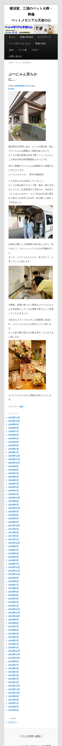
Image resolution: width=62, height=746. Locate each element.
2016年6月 (13, 553)
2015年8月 (13, 581)
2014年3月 (13, 640)
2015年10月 (14, 574)
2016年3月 (13, 560)
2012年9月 (13, 696)
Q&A (11, 50)
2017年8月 (13, 532)
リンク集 (22, 50)
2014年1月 (13, 647)
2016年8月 (13, 546)
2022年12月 (14, 508)
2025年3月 (13, 445)
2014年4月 (13, 637)
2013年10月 (14, 658)
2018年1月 (13, 522)
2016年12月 (14, 543)
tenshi (11, 89)
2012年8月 (13, 699)
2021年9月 (13, 515)
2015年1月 (13, 605)
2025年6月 (13, 435)
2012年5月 (13, 710)
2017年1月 (13, 539)
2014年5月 (13, 633)
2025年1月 (13, 452)
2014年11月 (14, 612)
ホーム (12, 37)
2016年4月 (13, 557)
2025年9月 (13, 424)
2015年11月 (14, 571)
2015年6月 (13, 588)
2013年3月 (13, 675)
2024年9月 (13, 466)
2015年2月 (13, 602)
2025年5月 (13, 438)
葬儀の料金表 (26, 37)
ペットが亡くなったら (19, 43)
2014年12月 (14, 609)
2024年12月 (14, 456)
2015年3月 (13, 598)
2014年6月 (13, 630)
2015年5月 (13, 591)
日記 (21, 406)
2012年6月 (13, 706)
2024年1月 (13, 494)
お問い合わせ (15, 56)
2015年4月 (13, 595)
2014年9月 (13, 619)
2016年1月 (13, 564)
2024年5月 (13, 480)
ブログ (35, 50)
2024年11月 (14, 459)
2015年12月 (14, 567)
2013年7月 (13, 665)
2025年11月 (14, 417)
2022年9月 (13, 511)
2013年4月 (13, 672)
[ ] (31, 736)
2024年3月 (13, 487)
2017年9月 (13, 529)
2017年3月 (13, 536)
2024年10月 (14, 462)
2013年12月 (14, 651)
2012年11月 (14, 689)
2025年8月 (13, 428)
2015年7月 (13, 585)
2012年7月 (13, 703)
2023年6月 (13, 504)
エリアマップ (44, 37)
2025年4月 (13, 442)
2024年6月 (13, 477)
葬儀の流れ (40, 43)
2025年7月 (13, 431)
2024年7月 (13, 473)
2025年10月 (14, 421)
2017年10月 (14, 525)
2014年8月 (13, 623)
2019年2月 (13, 518)
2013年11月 (14, 654)
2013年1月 (13, 682)
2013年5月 (13, 668)
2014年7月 (13, 626)
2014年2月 (13, 644)
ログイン (12, 722)
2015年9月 (13, 578)
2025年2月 (13, 449)
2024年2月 (13, 490)
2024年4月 (13, 483)
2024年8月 (13, 470)
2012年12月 (14, 685)
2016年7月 (13, 550)
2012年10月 (14, 693)
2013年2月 (13, 679)
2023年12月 (14, 497)
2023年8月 (13, 501)
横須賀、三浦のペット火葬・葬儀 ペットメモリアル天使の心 (31, 14)
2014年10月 (14, 616)
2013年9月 (13, 661)
